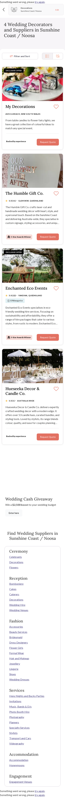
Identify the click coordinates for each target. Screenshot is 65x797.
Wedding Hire (17, 604)
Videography (16, 743)
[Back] (3, 9)
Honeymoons (16, 765)
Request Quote (48, 142)
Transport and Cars (20, 738)
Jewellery (14, 663)
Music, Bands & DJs (20, 706)
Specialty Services (19, 727)
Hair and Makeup (19, 658)
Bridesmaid (15, 637)
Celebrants (15, 556)
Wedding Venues (18, 610)
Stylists (13, 732)
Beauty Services (18, 631)
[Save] (56, 107)
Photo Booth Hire (19, 711)
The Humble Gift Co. (24, 193)
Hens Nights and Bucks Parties (26, 695)
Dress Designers (18, 642)
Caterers (14, 594)
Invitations (15, 701)
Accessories (16, 626)
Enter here (14, 513)
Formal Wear (16, 653)
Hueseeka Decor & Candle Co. (22, 391)
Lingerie (13, 668)
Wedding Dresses (19, 679)
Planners (14, 722)
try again (40, 1)
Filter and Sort (20, 56)
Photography (16, 717)
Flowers (13, 567)
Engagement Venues (20, 781)
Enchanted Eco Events (26, 288)
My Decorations (20, 106)
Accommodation (18, 760)
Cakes (12, 589)
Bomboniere (16, 583)
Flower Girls (16, 647)
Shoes (12, 674)
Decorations (16, 562)
